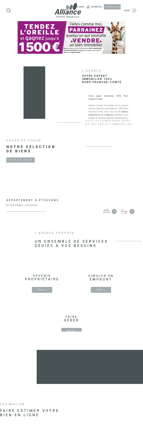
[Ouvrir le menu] (130, 10)
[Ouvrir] (8, 10)
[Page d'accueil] (67, 10)
